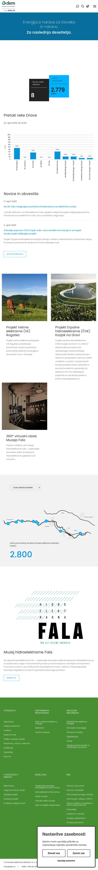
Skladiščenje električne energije (77, 722)
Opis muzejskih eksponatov (47, 805)
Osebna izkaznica (12, 726)
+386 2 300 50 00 (29, 866)
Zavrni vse (79, 853)
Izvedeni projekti (11, 799)
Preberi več (11, 678)
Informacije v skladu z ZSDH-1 (80, 799)
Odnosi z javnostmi (75, 785)
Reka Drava (9, 785)
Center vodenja (42, 732)
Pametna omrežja (75, 732)
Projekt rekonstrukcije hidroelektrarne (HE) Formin (47, 786)
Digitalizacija (72, 736)
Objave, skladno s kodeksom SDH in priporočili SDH (80, 804)
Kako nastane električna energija (46, 722)
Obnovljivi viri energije (76, 728)
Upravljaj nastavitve (66, 861)
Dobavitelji (71, 809)
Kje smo (7, 756)
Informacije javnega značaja (80, 794)
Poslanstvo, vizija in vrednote (17, 743)
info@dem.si (9, 866)
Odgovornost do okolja (14, 790)
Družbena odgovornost (14, 803)
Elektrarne (39, 728)
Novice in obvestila (15, 254)
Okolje (69, 741)
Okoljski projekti (11, 794)
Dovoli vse (54, 853)
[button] (87, 6)
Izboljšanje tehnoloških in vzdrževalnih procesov (78, 746)
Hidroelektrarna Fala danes (47, 792)
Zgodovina (9, 721)
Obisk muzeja (41, 796)
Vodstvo (7, 730)
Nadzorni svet (10, 734)
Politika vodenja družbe (14, 739)
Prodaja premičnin (75, 822)
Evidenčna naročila (75, 813)
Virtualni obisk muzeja (45, 800)
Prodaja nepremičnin (76, 818)
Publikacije (8, 747)
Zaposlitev (8, 752)
